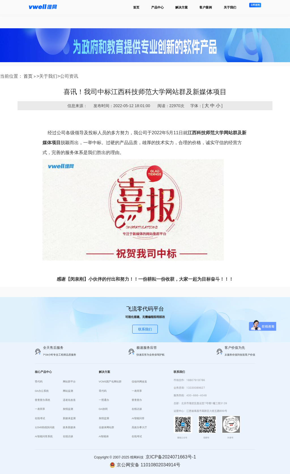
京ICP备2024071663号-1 (171, 456)
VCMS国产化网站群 (110, 381)
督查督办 (137, 400)
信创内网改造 (139, 381)
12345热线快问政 (45, 427)
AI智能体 (104, 436)
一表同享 (40, 409)
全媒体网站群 (106, 427)
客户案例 (205, 7)
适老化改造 (69, 400)
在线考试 (40, 418)
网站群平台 (69, 381)
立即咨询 (255, 5)
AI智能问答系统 (44, 436)
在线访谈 (68, 436)
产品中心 (157, 7)
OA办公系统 (42, 390)
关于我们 (230, 7)
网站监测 (68, 390)
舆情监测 (68, 409)
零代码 (38, 381)
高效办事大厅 (139, 427)
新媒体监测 (69, 418)
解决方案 (181, 7)
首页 (136, 7)
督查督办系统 (42, 400)
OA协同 (103, 409)
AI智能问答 (138, 418)
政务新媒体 (69, 427)
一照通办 (104, 400)
